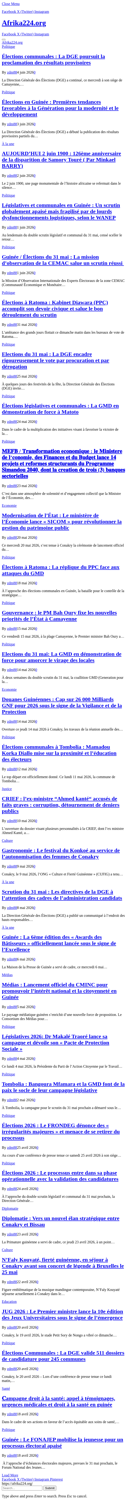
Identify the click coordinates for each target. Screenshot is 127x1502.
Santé (6, 1388)
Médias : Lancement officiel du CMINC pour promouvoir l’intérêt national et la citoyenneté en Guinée (59, 991)
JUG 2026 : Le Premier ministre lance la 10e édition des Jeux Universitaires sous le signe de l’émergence (62, 1314)
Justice (7, 789)
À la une (8, 144)
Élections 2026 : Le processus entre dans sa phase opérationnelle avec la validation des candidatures (60, 1176)
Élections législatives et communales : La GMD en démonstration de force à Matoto (60, 409)
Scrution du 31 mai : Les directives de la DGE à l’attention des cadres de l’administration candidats (62, 895)
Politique (8, 47)
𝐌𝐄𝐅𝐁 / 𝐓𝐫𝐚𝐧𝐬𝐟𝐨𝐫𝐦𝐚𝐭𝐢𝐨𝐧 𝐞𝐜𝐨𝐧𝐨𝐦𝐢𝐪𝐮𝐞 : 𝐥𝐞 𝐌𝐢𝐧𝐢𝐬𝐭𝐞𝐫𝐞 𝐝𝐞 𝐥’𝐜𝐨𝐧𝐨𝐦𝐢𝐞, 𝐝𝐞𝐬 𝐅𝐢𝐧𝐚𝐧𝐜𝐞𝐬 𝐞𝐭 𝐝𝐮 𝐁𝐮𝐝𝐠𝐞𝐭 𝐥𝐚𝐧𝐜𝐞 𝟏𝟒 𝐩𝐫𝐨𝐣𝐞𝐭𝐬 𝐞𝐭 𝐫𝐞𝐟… (63, 463)
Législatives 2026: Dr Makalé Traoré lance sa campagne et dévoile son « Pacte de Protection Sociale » (55, 1042)
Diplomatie (10, 1208)
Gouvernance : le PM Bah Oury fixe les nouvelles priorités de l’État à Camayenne (59, 616)
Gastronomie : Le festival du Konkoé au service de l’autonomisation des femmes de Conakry (61, 853)
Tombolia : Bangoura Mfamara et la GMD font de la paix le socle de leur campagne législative (63, 1087)
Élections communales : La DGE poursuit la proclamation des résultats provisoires (53, 59)
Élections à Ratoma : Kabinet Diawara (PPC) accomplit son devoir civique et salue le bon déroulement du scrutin (55, 308)
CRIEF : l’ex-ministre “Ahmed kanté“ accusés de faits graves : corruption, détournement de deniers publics (60, 805)
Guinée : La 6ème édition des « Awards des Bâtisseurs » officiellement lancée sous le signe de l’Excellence (59, 943)
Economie (9, 505)
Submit (49, 1488)
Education (9, 1302)
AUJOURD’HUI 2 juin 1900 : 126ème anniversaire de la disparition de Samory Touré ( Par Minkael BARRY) (61, 159)
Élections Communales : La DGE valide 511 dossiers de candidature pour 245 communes (63, 1356)
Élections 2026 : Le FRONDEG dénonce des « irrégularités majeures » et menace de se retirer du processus (61, 1131)
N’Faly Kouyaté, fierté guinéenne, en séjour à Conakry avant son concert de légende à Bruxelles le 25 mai (63, 1266)
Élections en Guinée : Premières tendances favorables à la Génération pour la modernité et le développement (60, 108)
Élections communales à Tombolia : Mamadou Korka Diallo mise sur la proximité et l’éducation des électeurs (59, 753)
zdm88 (12, 72)
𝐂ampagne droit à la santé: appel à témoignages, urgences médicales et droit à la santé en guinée (58, 1401)
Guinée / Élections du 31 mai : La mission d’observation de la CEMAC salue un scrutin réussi (63, 260)
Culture (7, 841)
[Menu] (3, 39)
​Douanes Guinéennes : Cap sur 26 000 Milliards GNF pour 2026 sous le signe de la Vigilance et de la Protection (62, 705)
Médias (7, 975)
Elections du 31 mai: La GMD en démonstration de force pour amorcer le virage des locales (62, 657)
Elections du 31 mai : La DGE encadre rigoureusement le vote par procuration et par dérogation (55, 360)
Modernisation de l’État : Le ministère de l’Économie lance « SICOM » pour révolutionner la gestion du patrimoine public (62, 521)
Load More (10, 1475)
